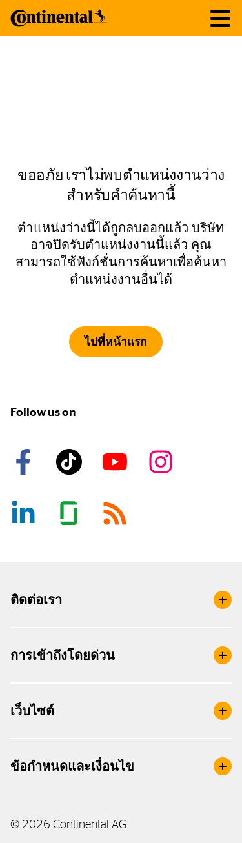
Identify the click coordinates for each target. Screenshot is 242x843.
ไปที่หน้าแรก (116, 341)
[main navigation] (220, 18)
